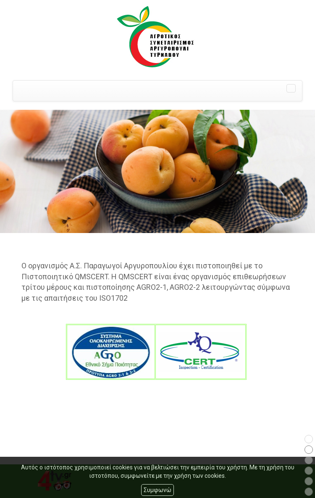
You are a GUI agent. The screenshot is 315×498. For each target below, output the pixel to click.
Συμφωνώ (157, 490)
